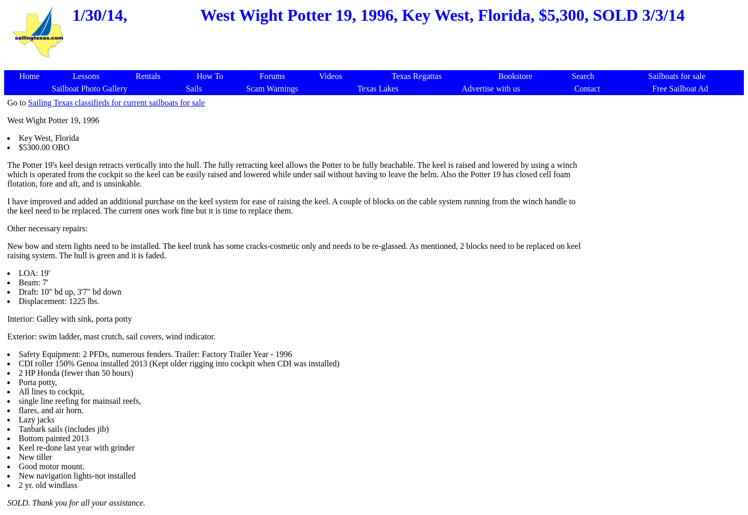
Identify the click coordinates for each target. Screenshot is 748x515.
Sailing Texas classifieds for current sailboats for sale (116, 102)
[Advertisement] (376, 65)
